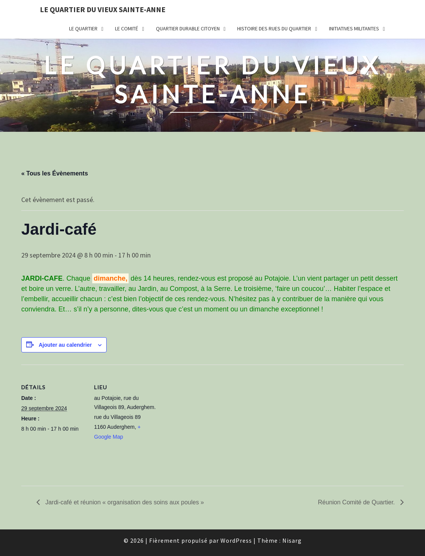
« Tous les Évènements (54, 173)
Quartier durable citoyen (188, 28)
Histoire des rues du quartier (274, 28)
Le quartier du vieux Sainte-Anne (102, 9)
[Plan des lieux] (207, 417)
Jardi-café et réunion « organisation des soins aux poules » (124, 502)
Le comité (126, 28)
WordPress (236, 540)
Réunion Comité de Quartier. (357, 502)
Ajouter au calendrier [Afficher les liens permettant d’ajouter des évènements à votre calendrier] (65, 345)
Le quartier (83, 28)
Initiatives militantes (354, 28)
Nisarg (292, 540)
